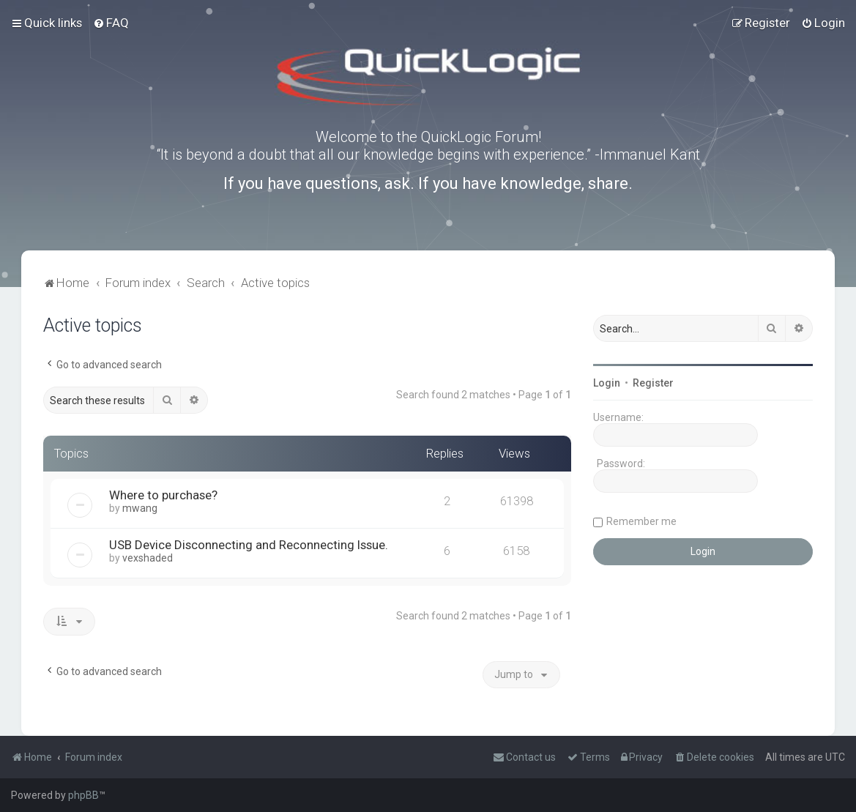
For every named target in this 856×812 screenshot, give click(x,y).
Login (606, 383)
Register (653, 383)
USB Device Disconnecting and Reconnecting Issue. (248, 544)
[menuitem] (111, 22)
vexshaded (147, 558)
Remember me (641, 521)
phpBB (83, 795)
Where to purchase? (163, 495)
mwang (139, 508)
